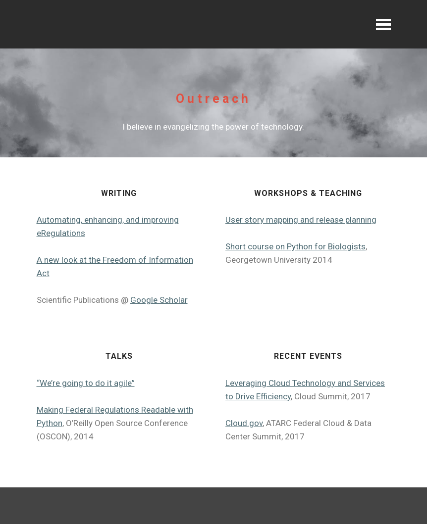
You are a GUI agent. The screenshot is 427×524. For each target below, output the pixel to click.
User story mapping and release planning (300, 220)
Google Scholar (159, 300)
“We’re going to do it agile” (86, 383)
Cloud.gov (244, 423)
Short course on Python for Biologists (295, 246)
